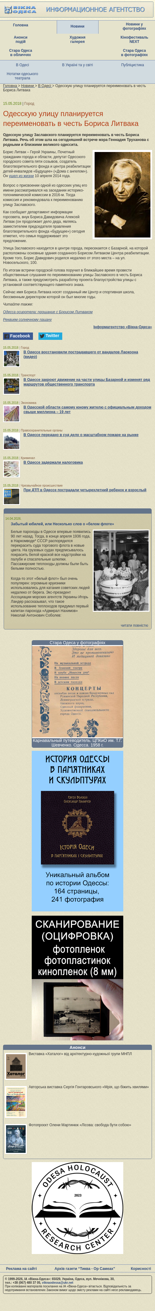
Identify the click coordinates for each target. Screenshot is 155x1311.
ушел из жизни (21, 176)
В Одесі (22, 65)
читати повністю (134, 625)
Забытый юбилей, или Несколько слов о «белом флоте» (62, 524)
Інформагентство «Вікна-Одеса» (122, 327)
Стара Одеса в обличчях (20, 52)
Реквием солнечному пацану (27, 319)
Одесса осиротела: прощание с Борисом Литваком (47, 312)
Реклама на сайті (21, 1269)
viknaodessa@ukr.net (58, 1282)
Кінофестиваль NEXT (134, 39)
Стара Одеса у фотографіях (78, 642)
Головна (20, 25)
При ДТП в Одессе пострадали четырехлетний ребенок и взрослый (84, 490)
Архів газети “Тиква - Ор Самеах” (85, 1269)
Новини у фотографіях (134, 26)
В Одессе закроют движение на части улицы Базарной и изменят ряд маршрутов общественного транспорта (86, 382)
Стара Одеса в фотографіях (134, 52)
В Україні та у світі (77, 65)
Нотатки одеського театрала (22, 76)
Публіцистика (132, 65)
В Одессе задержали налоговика (53, 462)
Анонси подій (20, 39)
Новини (77, 26)
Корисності (141, 1269)
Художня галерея (77, 39)
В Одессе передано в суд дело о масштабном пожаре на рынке (81, 435)
